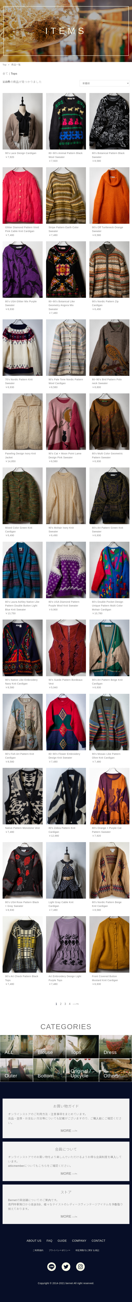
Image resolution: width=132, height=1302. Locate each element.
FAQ (49, 1240)
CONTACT (98, 1240)
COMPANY (79, 1240)
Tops (14, 73)
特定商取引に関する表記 (87, 1250)
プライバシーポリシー (59, 1250)
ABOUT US (34, 1240)
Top (5, 64)
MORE (66, 1131)
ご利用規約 (38, 1250)
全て (5, 73)
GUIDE (62, 1240)
